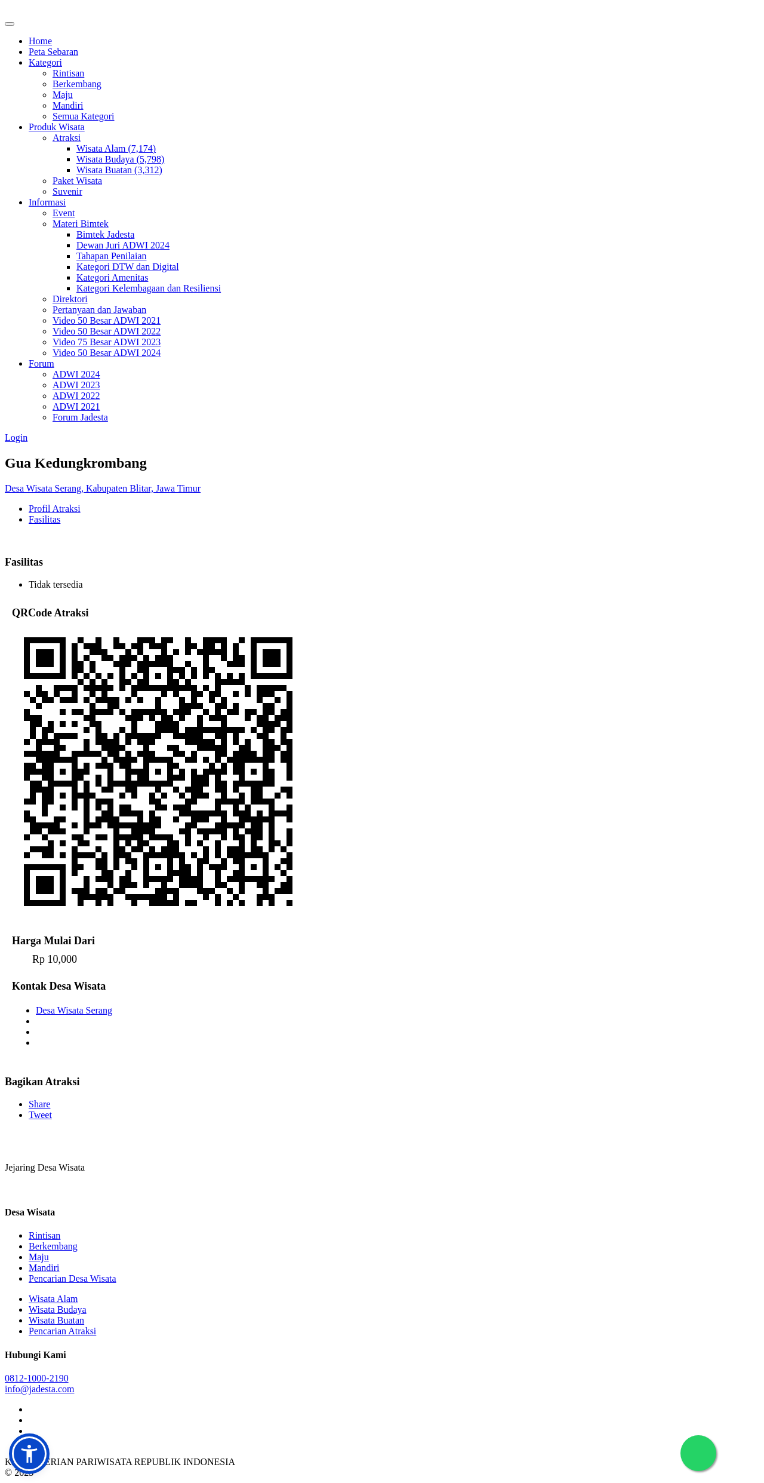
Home (40, 41)
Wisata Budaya (58, 1309)
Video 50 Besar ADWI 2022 (107, 331)
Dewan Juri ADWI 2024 (123, 245)
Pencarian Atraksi (62, 1331)
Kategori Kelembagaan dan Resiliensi (148, 288)
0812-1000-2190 (37, 1378)
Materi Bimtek (81, 224)
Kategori (45, 62)
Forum (41, 363)
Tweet (40, 1115)
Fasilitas (44, 519)
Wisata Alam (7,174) (116, 148)
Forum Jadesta (80, 417)
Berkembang (77, 84)
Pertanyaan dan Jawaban (99, 310)
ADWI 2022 (76, 396)
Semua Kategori (84, 116)
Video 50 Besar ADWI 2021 (107, 320)
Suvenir (67, 191)
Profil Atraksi (55, 508)
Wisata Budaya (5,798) (120, 159)
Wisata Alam (53, 1299)
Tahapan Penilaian (111, 256)
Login (16, 437)
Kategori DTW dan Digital (127, 267)
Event (64, 213)
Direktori (70, 299)
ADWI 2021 (76, 406)
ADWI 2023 (76, 385)
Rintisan (68, 73)
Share (39, 1104)
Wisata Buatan (56, 1320)
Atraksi (67, 138)
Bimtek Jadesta (105, 234)
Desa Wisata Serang (74, 1010)
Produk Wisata (57, 127)
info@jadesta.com (39, 1389)
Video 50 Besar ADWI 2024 (107, 353)
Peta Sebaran (53, 52)
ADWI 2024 (76, 374)
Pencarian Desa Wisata (72, 1278)
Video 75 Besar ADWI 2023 (107, 342)
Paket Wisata (77, 181)
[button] (29, 1453)
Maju (63, 95)
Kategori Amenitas (112, 277)
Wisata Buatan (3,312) (119, 170)
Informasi (47, 202)
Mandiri (68, 105)
